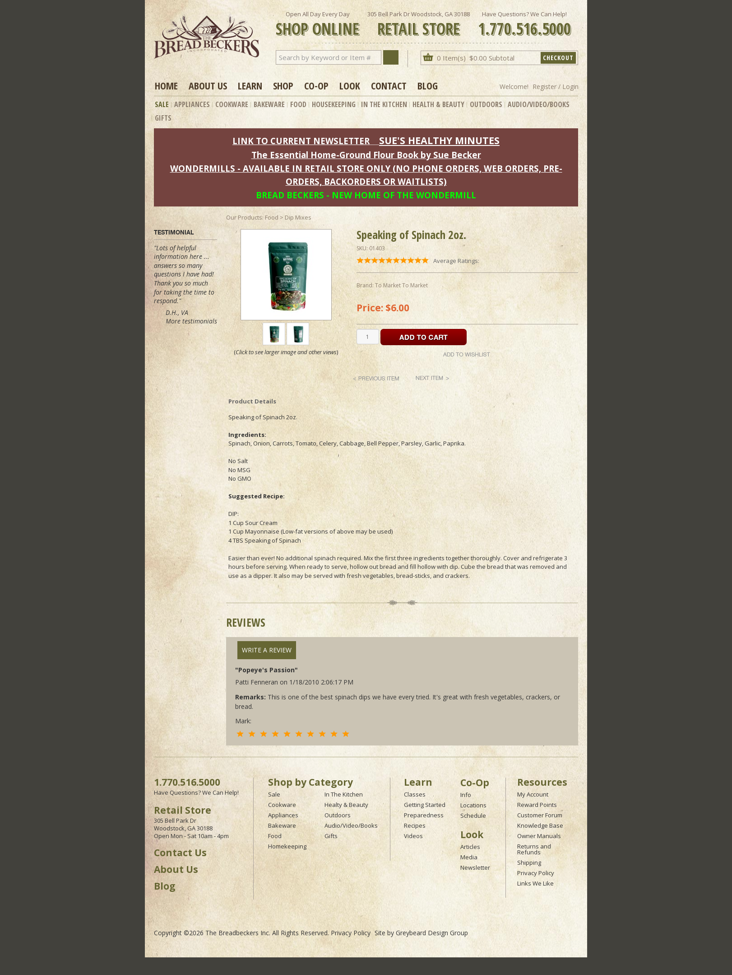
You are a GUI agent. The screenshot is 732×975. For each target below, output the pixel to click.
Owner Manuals (539, 836)
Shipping (529, 862)
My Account (532, 794)
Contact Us (180, 852)
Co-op (316, 85)
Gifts (163, 118)
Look (349, 85)
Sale (162, 104)
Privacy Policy (535, 873)
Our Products (244, 217)
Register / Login (556, 86)
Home (166, 85)
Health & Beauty (438, 104)
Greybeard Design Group (432, 932)
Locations (473, 805)
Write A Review (267, 650)
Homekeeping (287, 846)
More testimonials (191, 321)
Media (468, 857)
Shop (283, 85)
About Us (208, 85)
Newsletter (475, 867)
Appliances (192, 104)
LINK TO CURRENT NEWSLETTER (301, 140)
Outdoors (486, 104)
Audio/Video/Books (539, 104)
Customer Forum (539, 815)
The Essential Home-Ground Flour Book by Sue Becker (366, 154)
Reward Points (537, 805)
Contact (389, 85)
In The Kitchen (384, 104)
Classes (415, 794)
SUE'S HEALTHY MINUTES (439, 140)
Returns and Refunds (534, 849)
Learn (250, 85)
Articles (470, 847)
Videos (413, 836)
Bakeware (269, 104)
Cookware (231, 104)
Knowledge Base (540, 825)
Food (298, 104)
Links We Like (535, 883)
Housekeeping (334, 104)
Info (465, 795)
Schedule (473, 815)
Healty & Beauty (346, 805)
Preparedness (424, 815)
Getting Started (424, 805)
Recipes (415, 825)
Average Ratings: (456, 261)
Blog (427, 85)
